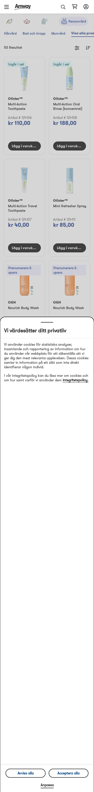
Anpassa (47, 785)
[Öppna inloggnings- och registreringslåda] (85, 7)
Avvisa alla (26, 773)
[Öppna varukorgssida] (74, 7)
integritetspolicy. (75, 380)
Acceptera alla (68, 773)
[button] (8, 7)
